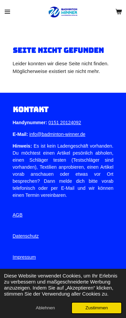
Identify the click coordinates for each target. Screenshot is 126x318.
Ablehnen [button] (45, 307)
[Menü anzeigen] (7, 11)
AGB (18, 215)
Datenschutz (26, 236)
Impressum (24, 257)
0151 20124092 (64, 122)
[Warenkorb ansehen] (118, 11)
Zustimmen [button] (96, 307)
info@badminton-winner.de (57, 134)
